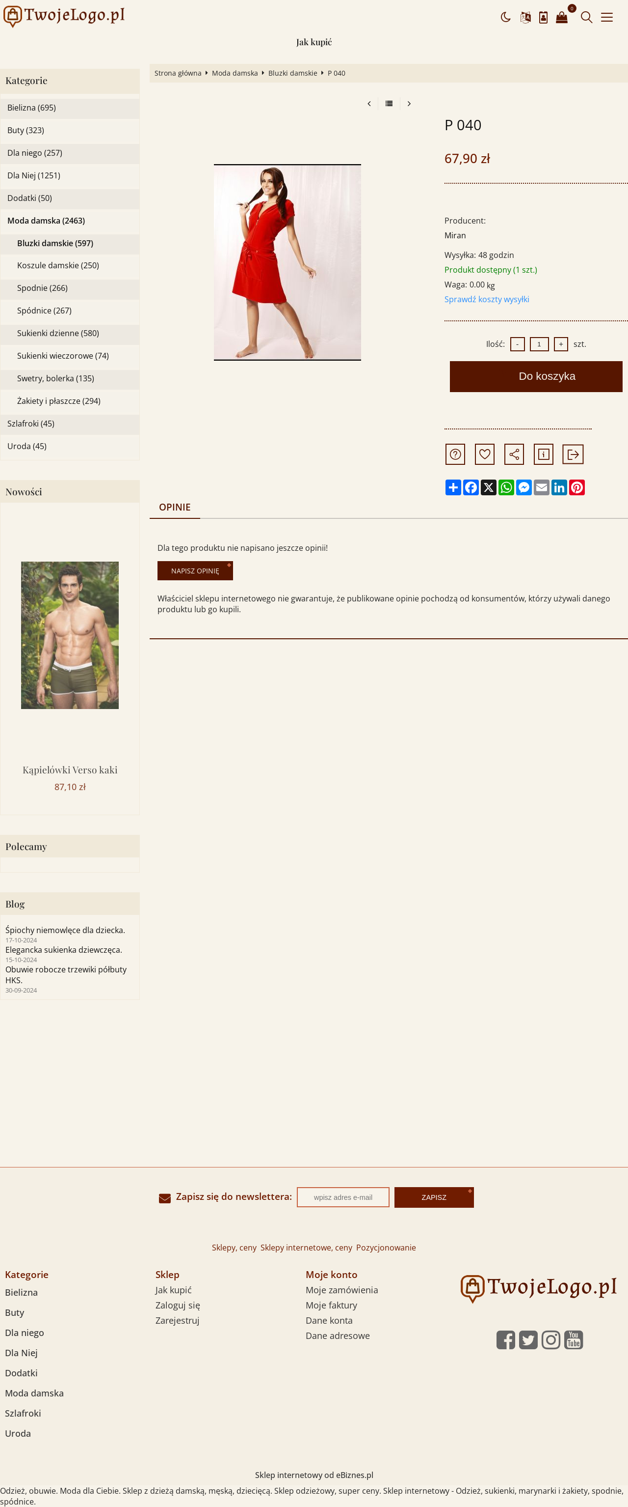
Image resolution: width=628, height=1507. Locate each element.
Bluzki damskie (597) (55, 243)
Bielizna (21, 1292)
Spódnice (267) (44, 310)
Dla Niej (21, 1353)
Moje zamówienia (342, 1290)
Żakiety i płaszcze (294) (59, 401)
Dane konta (329, 1320)
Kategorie (26, 80)
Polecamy (26, 846)
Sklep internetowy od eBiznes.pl (314, 1475)
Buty (14, 1312)
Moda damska (235, 73)
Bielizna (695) (31, 108)
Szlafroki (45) (30, 423)
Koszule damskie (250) (58, 265)
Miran (455, 235)
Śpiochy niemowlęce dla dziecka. (65, 930)
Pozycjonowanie (386, 1247)
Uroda (18, 1433)
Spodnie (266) (42, 288)
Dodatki (21, 1373)
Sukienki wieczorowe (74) (63, 356)
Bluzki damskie (292, 73)
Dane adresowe (338, 1335)
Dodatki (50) (29, 198)
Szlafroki (23, 1413)
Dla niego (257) (34, 153)
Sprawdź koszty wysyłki (487, 299)
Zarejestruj (178, 1320)
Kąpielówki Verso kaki (70, 769)
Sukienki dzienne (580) (58, 333)
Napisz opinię (195, 570)
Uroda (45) (27, 446)
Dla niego (24, 1332)
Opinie (175, 506)
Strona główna (178, 73)
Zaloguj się (178, 1305)
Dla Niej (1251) (33, 175)
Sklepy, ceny (234, 1247)
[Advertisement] (314, 1093)
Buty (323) (25, 130)
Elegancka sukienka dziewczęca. (63, 949)
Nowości (23, 491)
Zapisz (434, 1197)
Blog (15, 904)
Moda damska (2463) (46, 221)
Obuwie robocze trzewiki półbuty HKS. (66, 975)
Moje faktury (331, 1305)
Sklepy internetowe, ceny (306, 1247)
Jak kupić (314, 41)
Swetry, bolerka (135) (55, 378)
